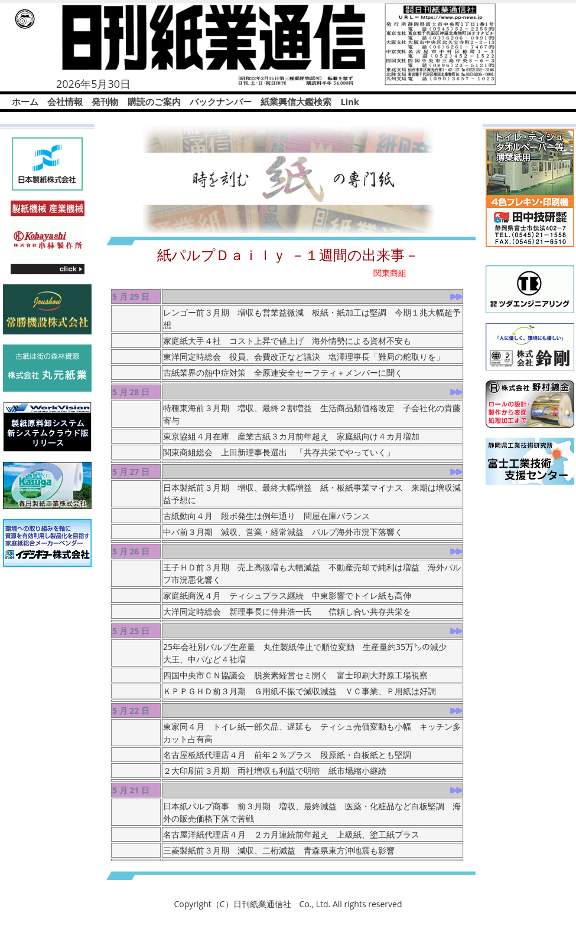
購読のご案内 (154, 101)
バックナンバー (221, 101)
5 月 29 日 (130, 296)
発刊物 (105, 101)
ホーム (25, 101)
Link (349, 101)
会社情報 (65, 101)
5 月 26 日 (130, 551)
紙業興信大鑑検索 (296, 101)
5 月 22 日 (130, 710)
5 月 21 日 (130, 790)
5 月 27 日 (130, 471)
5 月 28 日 (130, 392)
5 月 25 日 (130, 630)
